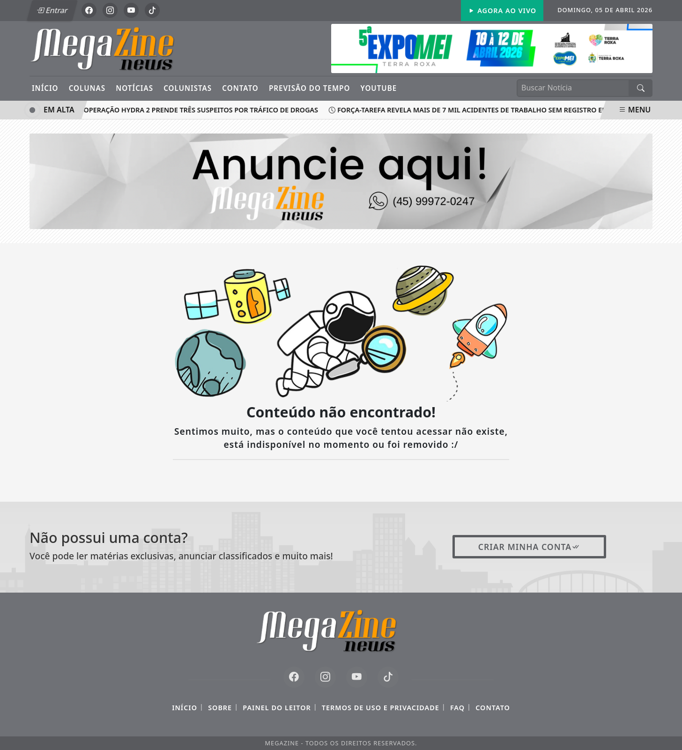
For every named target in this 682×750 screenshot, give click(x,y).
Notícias (134, 88)
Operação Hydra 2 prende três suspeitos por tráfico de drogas (199, 109)
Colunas (87, 88)
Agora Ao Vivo (502, 10)
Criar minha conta (529, 547)
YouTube (379, 88)
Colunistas (187, 88)
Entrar (52, 10)
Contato (240, 88)
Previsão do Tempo (309, 88)
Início (45, 88)
